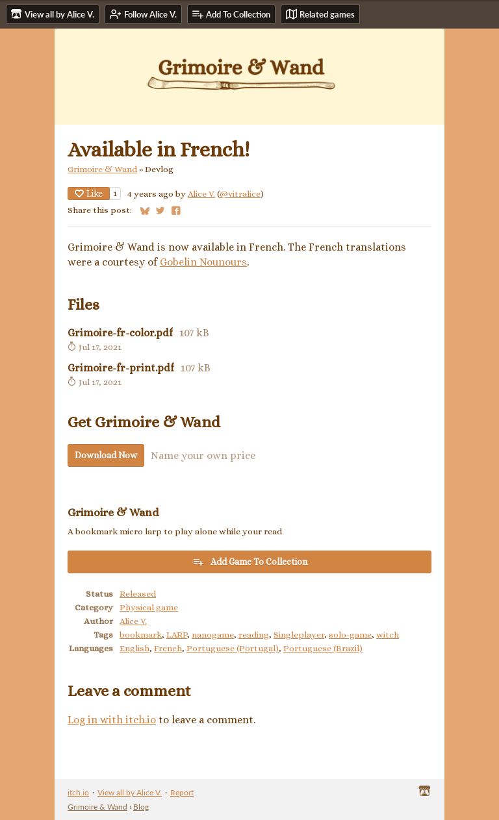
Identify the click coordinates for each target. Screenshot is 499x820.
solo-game (350, 635)
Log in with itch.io (112, 720)
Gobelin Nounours (203, 262)
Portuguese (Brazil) (323, 648)
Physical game (149, 607)
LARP (176, 635)
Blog (141, 807)
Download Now (106, 455)
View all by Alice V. (129, 792)
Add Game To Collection (249, 561)
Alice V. (201, 194)
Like (89, 193)
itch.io (78, 792)
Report (182, 792)
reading (253, 635)
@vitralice (240, 194)
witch (387, 635)
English (134, 648)
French (168, 648)
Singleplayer (299, 635)
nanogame (213, 635)
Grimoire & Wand (102, 169)
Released (138, 594)
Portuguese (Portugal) (232, 648)
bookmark (141, 635)
